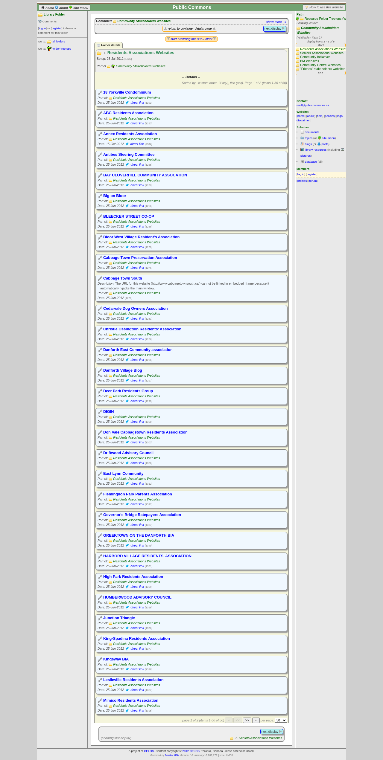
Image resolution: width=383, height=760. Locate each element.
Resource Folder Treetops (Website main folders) (339, 18)
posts (324, 144)
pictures (305, 155)
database (311, 161)
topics (309, 138)
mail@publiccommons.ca (313, 105)
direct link (137, 102)
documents (312, 132)
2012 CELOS (191, 751)
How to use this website (326, 7)
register (57, 28)
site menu (78, 8)
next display (275, 28)
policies (330, 115)
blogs (308, 144)
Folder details (108, 45)
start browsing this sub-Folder (191, 39)
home (48, 8)
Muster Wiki (172, 755)
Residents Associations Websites (136, 98)
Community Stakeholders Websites (144, 21)
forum (313, 180)
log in (42, 28)
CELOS (149, 751)
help (320, 115)
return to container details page (189, 28)
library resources (315, 149)
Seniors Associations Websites (258, 738)
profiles (302, 180)
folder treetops (61, 48)
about (62, 8)
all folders (58, 41)
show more (274, 22)
